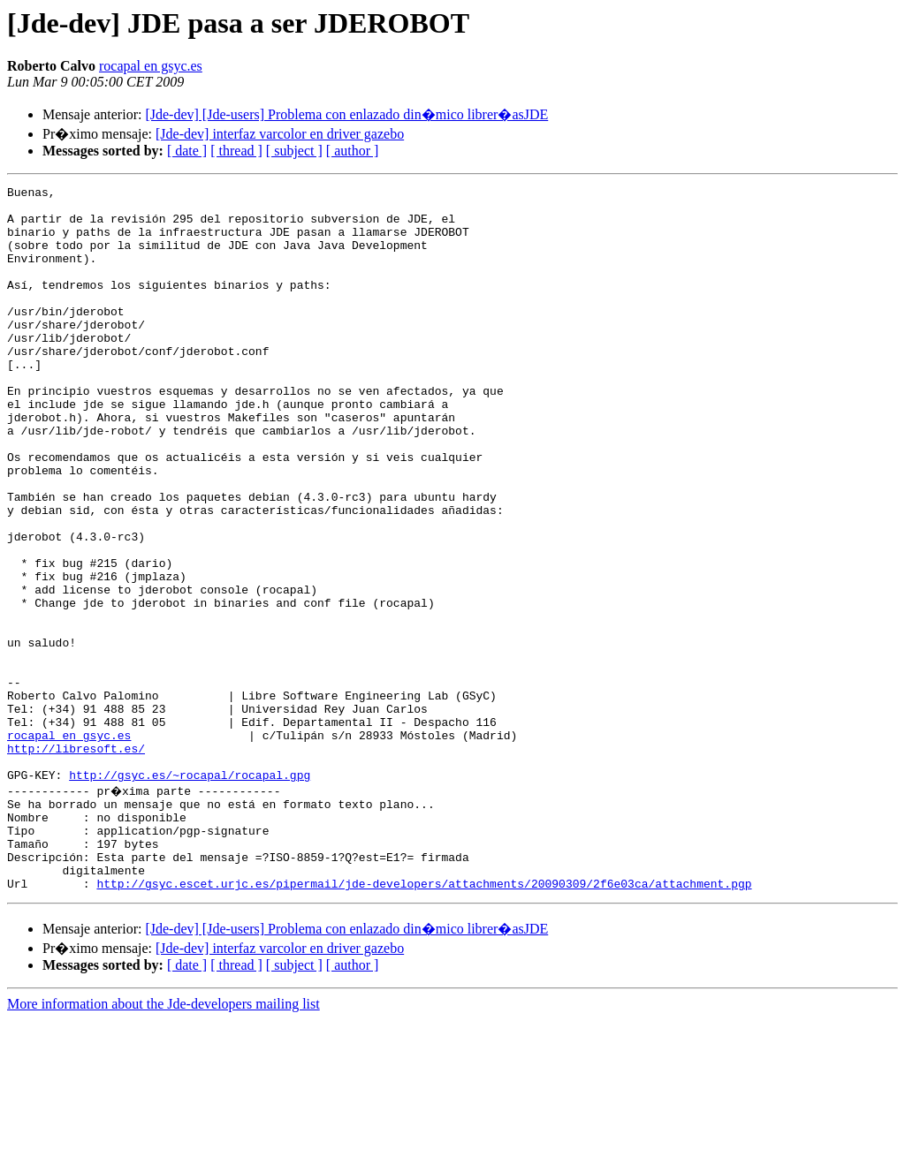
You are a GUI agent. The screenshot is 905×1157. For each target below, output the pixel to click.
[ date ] (187, 150)
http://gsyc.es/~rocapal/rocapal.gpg (189, 894)
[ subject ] (294, 150)
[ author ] (352, 150)
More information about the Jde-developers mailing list (163, 1141)
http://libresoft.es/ (76, 862)
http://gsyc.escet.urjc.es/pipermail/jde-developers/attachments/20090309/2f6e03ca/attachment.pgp (423, 1021)
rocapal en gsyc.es (150, 65)
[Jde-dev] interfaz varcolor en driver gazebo (280, 133)
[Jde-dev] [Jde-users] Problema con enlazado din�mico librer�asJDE (346, 114)
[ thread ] (236, 150)
